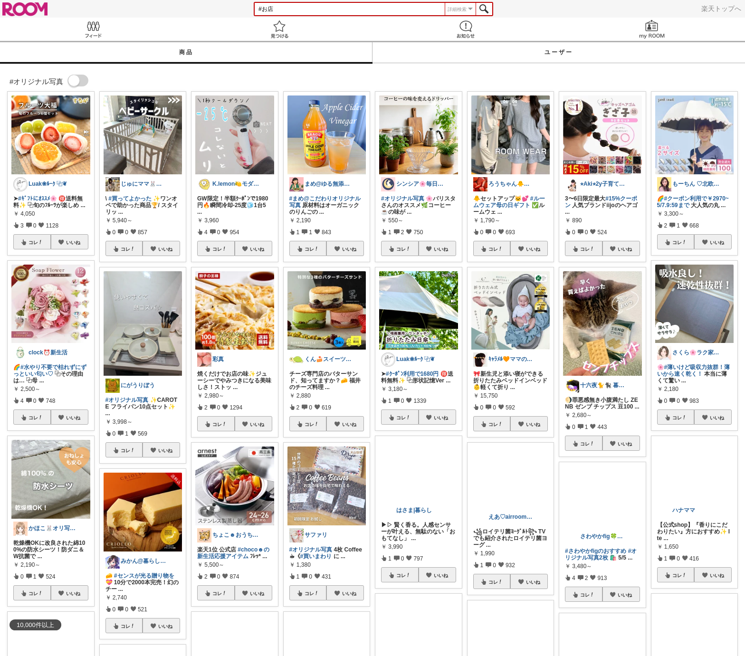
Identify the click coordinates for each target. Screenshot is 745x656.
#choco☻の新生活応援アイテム (233, 553)
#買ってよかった (130, 198)
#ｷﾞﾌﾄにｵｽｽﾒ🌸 (37, 198)
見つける (279, 29)
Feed (93, 29)
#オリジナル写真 (127, 400)
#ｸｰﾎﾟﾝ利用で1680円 (412, 374)
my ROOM (652, 29)
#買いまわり (316, 556)
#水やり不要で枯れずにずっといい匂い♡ (49, 370)
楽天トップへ (721, 8)
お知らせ (465, 29)
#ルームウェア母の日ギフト (509, 202)
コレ (36, 242)
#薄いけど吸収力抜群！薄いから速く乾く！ (693, 370)
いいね (73, 242)
